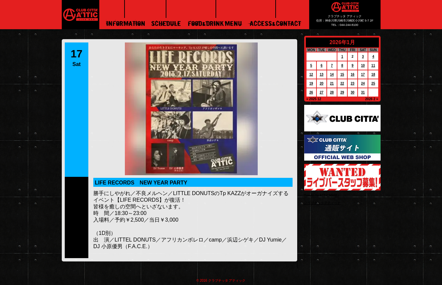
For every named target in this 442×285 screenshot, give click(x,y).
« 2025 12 (314, 99)
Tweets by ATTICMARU (321, 195)
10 (363, 65)
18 (373, 74)
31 (363, 92)
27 (321, 92)
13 (321, 74)
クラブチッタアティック (322, 203)
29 (342, 92)
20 (321, 83)
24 (363, 83)
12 (311, 74)
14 (332, 74)
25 (373, 83)
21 (332, 83)
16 (352, 74)
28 (332, 92)
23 (352, 83)
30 (352, 92)
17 (363, 74)
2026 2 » (371, 99)
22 (342, 83)
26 (311, 92)
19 (311, 83)
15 (342, 74)
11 (373, 65)
